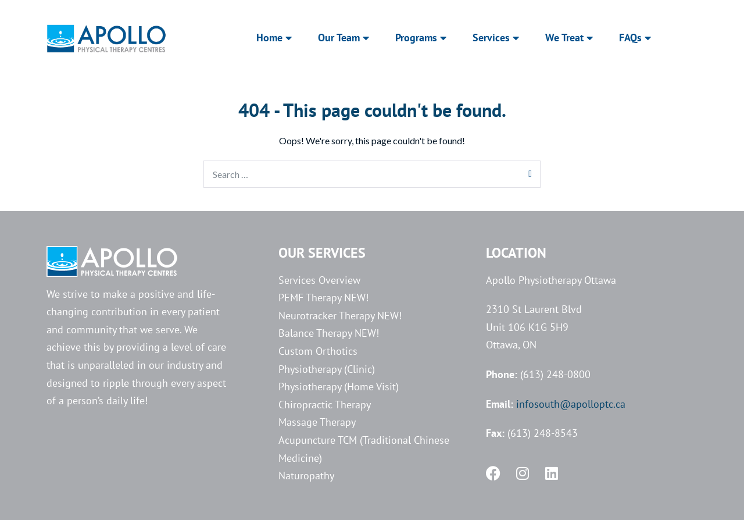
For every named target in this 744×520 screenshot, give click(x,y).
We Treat (569, 37)
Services (496, 37)
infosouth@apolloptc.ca (570, 404)
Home (274, 37)
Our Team (343, 37)
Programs (420, 37)
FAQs (635, 37)
